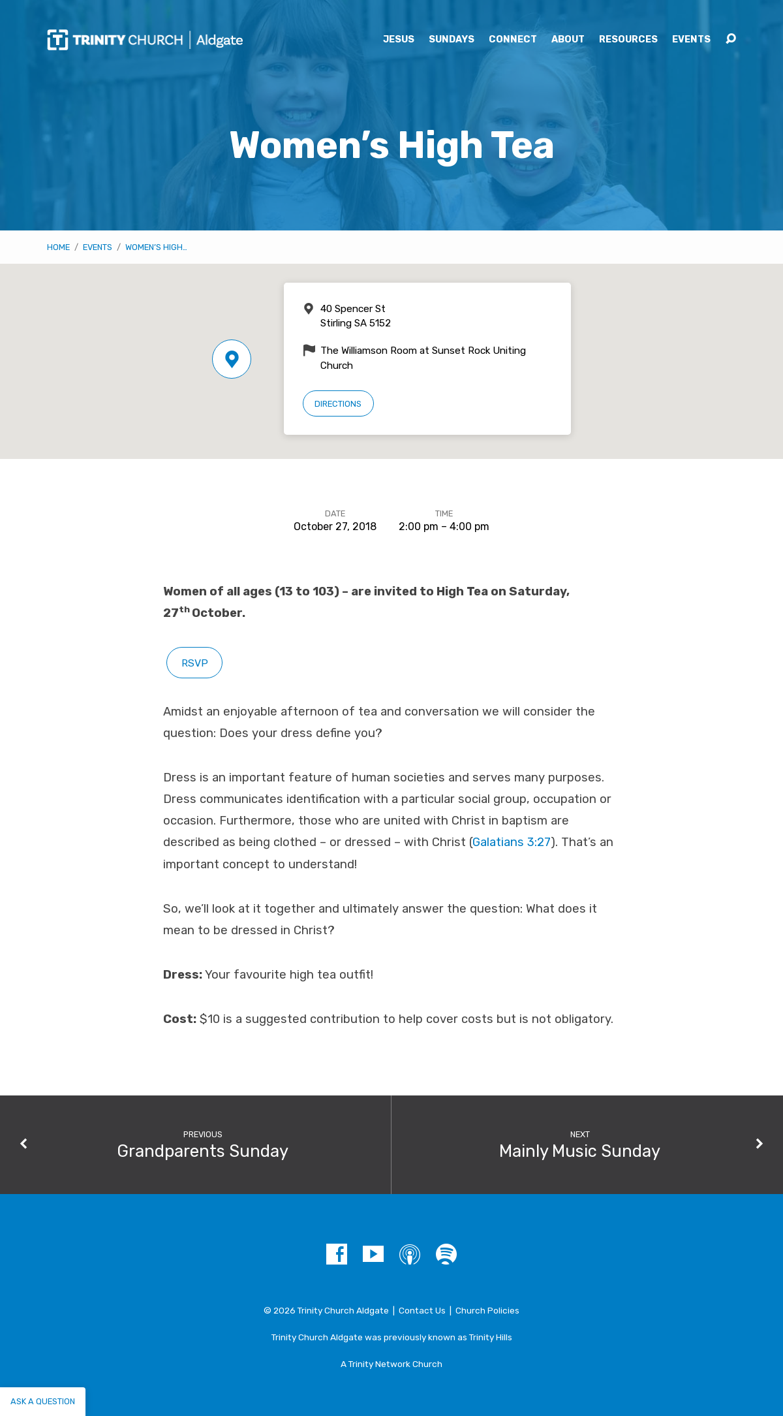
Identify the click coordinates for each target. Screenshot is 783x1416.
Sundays (451, 39)
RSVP (194, 663)
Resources (628, 39)
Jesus (398, 39)
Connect (513, 39)
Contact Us (422, 1310)
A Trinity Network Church (391, 1364)
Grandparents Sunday (202, 1151)
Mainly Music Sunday (579, 1151)
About (568, 39)
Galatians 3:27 (511, 842)
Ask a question (42, 1401)
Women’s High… (156, 247)
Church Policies (487, 1310)
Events (691, 39)
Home (58, 247)
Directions (338, 404)
